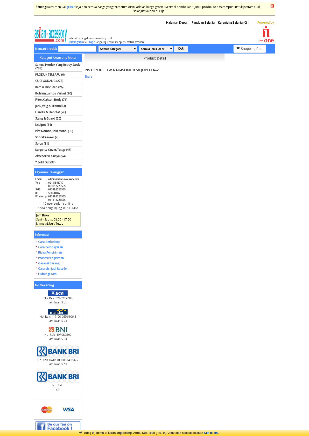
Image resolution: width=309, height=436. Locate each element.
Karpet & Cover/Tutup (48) (53, 150)
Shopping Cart (250, 48)
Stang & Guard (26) (48, 118)
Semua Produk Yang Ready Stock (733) (57, 66)
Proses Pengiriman (51, 258)
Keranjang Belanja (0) (232, 22)
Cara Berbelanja (49, 242)
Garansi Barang (48, 263)
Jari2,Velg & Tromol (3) (50, 106)
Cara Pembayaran (50, 247)
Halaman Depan (177, 22)
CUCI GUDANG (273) (49, 81)
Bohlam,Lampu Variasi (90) (53, 93)
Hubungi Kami (47, 274)
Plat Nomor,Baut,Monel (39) (54, 131)
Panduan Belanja (203, 22)
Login (92, 42)
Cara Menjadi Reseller (53, 269)
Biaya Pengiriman (50, 252)
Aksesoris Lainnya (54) (50, 156)
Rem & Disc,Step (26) (49, 87)
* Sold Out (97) (45, 162)
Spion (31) (42, 143)
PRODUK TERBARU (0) (49, 75)
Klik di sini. (211, 433)
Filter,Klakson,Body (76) (51, 100)
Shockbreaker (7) (46, 137)
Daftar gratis (76, 42)
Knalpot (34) (43, 125)
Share (88, 76)
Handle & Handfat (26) (50, 112)
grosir (70, 7)
